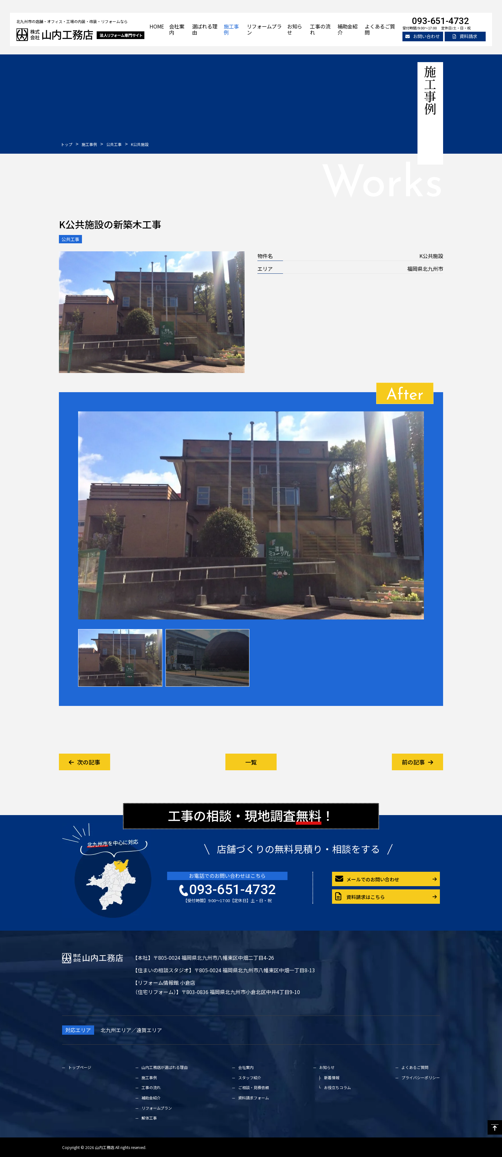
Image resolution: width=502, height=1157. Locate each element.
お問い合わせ (422, 36)
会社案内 (176, 29)
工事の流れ (320, 29)
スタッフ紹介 (249, 1077)
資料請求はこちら (360, 897)
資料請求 (465, 36)
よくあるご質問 (380, 29)
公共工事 (70, 239)
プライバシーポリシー (420, 1077)
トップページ (79, 1067)
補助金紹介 (347, 29)
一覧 (251, 762)
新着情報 (331, 1077)
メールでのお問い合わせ (367, 879)
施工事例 (231, 29)
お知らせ (294, 29)
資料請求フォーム (253, 1097)
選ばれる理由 (204, 29)
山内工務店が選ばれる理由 (165, 1067)
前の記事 (417, 762)
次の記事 (84, 762)
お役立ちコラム (337, 1087)
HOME (157, 26)
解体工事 (149, 1118)
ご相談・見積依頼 (253, 1087)
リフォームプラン (264, 29)
